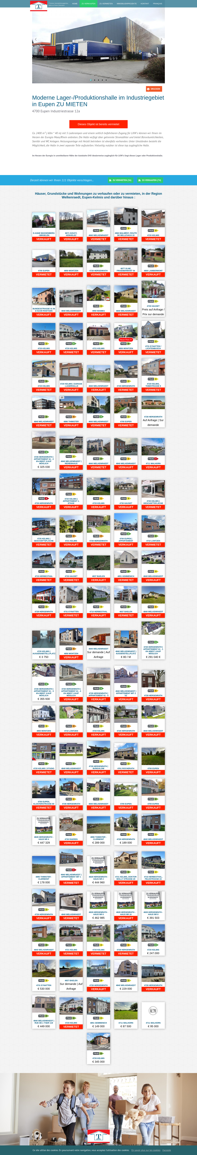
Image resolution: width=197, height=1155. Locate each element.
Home (74, 4)
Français (157, 4)
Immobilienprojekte (127, 4)
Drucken (155, 88)
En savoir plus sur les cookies (145, 1150)
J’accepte (166, 1150)
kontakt (145, 4)
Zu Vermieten (106, 4)
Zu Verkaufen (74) (151, 180)
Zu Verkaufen (88, 4)
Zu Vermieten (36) (122, 180)
